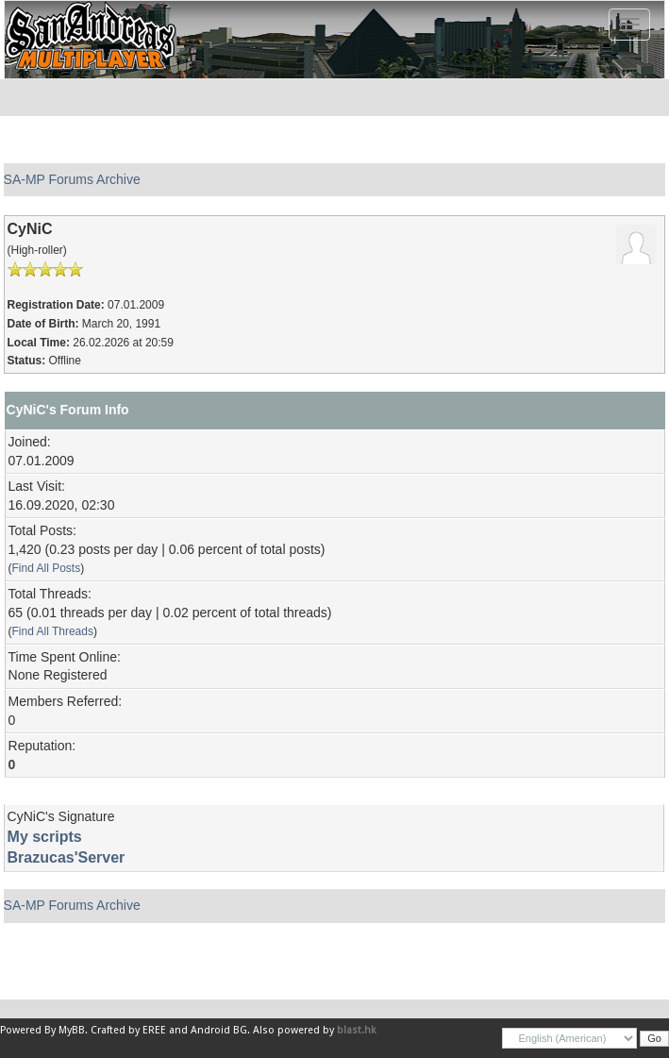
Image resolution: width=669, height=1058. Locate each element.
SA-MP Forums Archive (72, 179)
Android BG (219, 1030)
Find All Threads (52, 631)
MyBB (72, 1030)
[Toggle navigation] (629, 24)
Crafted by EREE (128, 1030)
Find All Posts (46, 568)
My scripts (45, 837)
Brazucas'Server (66, 857)
